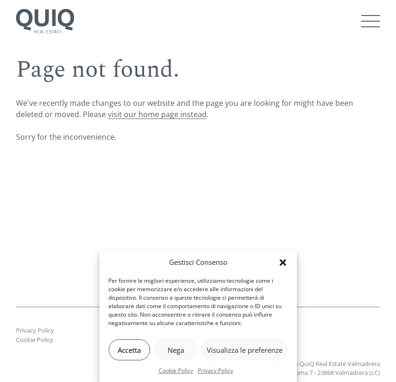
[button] (283, 262)
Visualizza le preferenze (245, 350)
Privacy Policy (215, 370)
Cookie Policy (176, 370)
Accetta (129, 350)
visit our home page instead (157, 114)
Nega (176, 350)
